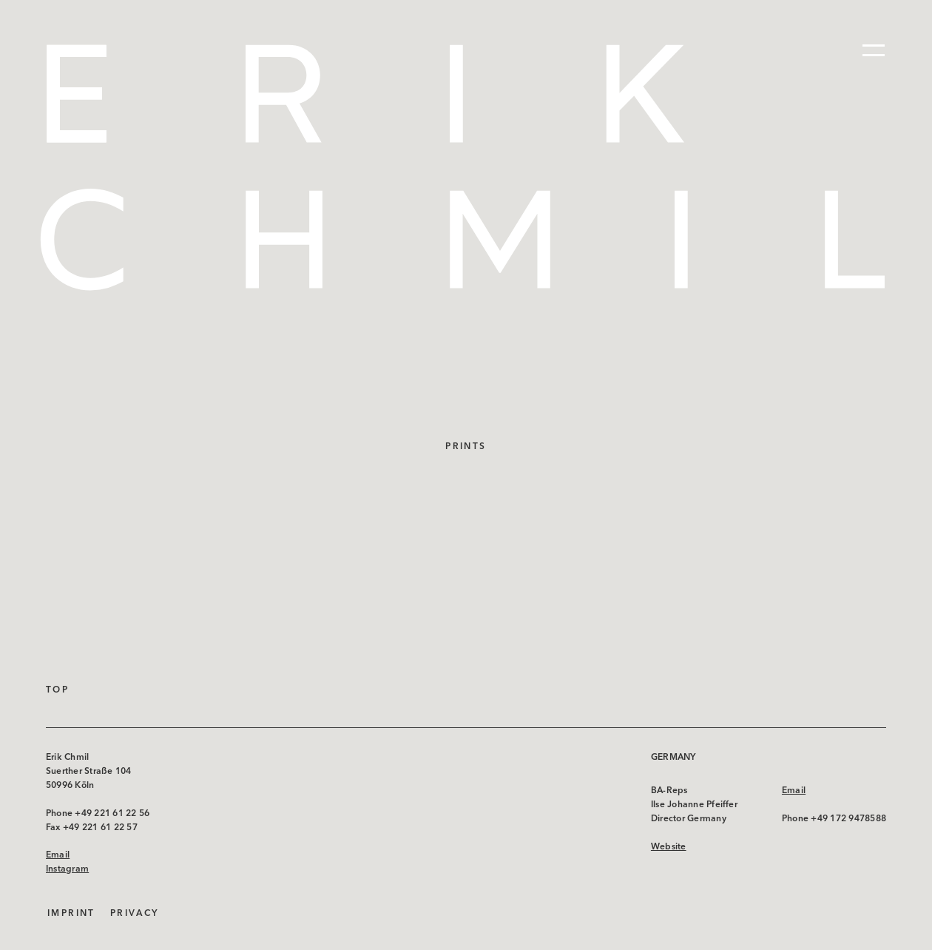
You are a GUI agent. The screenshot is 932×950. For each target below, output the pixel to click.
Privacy (134, 912)
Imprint (71, 912)
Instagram (67, 868)
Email (58, 854)
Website (668, 846)
